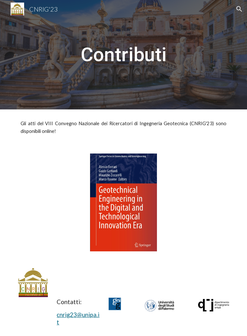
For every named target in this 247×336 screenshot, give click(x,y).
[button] (239, 9)
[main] (123, 55)
